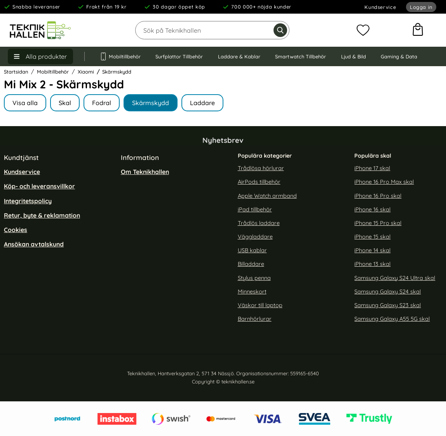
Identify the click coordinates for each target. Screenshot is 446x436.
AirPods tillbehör (259, 181)
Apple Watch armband (267, 195)
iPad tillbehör (255, 209)
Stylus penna (254, 277)
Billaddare (251, 263)
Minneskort (252, 291)
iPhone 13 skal (372, 263)
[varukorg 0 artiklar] (417, 30)
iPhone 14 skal (372, 250)
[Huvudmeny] (40, 56)
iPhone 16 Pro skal (377, 195)
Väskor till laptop (260, 305)
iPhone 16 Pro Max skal (384, 181)
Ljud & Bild (353, 56)
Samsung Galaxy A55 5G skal (392, 318)
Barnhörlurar (255, 318)
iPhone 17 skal (372, 168)
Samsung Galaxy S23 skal (387, 305)
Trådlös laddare (259, 223)
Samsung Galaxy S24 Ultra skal (394, 277)
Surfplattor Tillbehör (179, 56)
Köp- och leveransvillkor (39, 186)
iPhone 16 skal (372, 209)
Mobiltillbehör (120, 56)
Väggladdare (255, 236)
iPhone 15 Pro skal (377, 223)
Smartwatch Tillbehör (300, 56)
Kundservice (380, 7)
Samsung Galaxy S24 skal (387, 291)
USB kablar (252, 250)
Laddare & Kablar (239, 56)
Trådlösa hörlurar (261, 168)
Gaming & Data (399, 56)
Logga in (421, 7)
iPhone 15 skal (372, 236)
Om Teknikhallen (145, 172)
